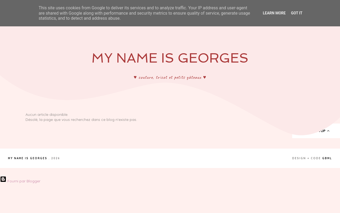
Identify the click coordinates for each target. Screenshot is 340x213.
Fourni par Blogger (20, 181)
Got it (296, 13)
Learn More (274, 13)
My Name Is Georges (169, 58)
